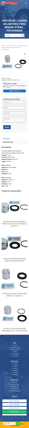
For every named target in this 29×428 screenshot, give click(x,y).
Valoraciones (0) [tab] (8, 142)
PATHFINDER (9, 80)
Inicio (3, 45)
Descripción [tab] (6, 138)
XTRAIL (18, 80)
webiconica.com (14, 425)
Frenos (7, 45)
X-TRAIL (14, 80)
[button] (24, 54)
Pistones (12, 45)
